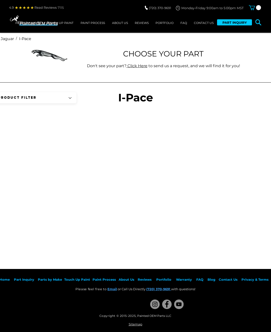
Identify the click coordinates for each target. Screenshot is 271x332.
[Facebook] (167, 304)
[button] (255, 7)
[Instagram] (155, 304)
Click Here (136, 66)
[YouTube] (179, 304)
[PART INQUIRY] (234, 22)
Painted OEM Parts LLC (154, 316)
